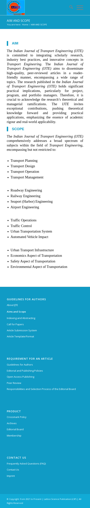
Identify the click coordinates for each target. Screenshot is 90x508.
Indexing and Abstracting (21, 318)
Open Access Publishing (20, 376)
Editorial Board (15, 429)
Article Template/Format (20, 336)
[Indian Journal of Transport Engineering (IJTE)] (37, 7)
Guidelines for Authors (20, 364)
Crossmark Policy (16, 417)
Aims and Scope (16, 311)
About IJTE (12, 305)
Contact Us (13, 469)
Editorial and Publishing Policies (25, 370)
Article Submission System (22, 330)
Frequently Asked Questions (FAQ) (26, 463)
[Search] (69, 7)
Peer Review (14, 383)
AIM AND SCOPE (18, 21)
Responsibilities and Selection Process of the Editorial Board (41, 389)
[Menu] (78, 7)
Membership (14, 435)
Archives (12, 423)
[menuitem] (69, 7)
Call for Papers (15, 324)
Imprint (11, 476)
